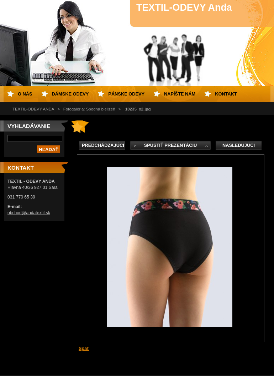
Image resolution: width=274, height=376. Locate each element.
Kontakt (226, 94)
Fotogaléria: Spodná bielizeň (89, 109)
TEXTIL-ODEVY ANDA (33, 109)
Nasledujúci (238, 145)
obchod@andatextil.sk (28, 212)
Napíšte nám (179, 94)
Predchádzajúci (103, 145)
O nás (25, 94)
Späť (84, 348)
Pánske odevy (126, 94)
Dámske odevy (70, 94)
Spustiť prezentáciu (170, 145)
